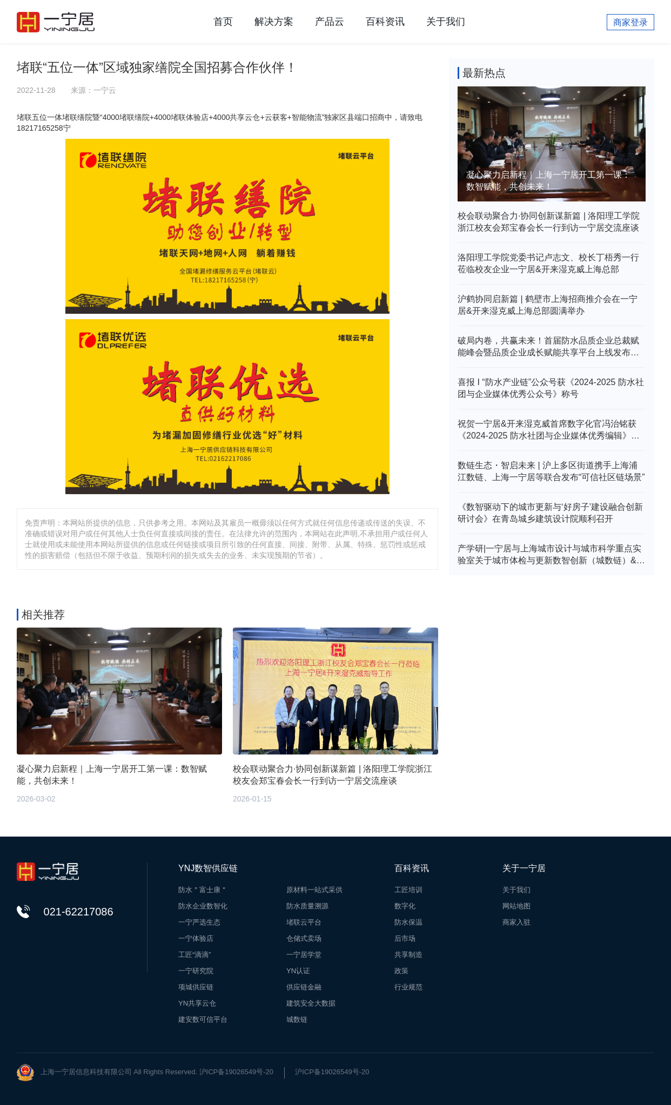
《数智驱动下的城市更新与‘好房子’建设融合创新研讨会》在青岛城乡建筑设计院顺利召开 (550, 512)
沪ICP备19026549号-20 (332, 1072)
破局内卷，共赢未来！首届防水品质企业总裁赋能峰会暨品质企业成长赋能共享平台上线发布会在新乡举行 (548, 347)
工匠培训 (408, 890)
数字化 (404, 906)
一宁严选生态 (199, 922)
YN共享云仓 (197, 1003)
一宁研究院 (195, 971)
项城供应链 (195, 987)
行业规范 (408, 987)
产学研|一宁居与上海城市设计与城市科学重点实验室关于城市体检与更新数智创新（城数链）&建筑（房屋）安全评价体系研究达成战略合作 (551, 555)
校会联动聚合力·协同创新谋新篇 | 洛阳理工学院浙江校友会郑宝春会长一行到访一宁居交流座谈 (549, 221)
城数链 (296, 1019)
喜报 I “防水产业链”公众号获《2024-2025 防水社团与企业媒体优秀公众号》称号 (551, 388)
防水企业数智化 (202, 906)
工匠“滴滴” (194, 955)
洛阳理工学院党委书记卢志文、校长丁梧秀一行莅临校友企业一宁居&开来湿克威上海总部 (548, 263)
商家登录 (630, 22)
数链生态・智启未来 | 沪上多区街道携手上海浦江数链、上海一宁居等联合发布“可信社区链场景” (551, 471)
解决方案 (273, 21)
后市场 (404, 938)
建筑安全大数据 (311, 1003)
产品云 (329, 21)
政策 (401, 971)
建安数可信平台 (202, 1019)
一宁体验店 (195, 938)
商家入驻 (516, 922)
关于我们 (445, 21)
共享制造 (408, 955)
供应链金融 (303, 987)
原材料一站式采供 (314, 890)
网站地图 (516, 906)
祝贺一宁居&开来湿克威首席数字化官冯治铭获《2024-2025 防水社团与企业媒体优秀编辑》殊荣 (549, 430)
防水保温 (408, 922)
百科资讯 (385, 21)
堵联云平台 (303, 922)
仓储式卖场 (303, 938)
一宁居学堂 (303, 955)
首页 (223, 21)
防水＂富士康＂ (202, 890)
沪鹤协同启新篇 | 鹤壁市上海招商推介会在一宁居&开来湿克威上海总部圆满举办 (548, 304)
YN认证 (298, 971)
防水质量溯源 (307, 906)
